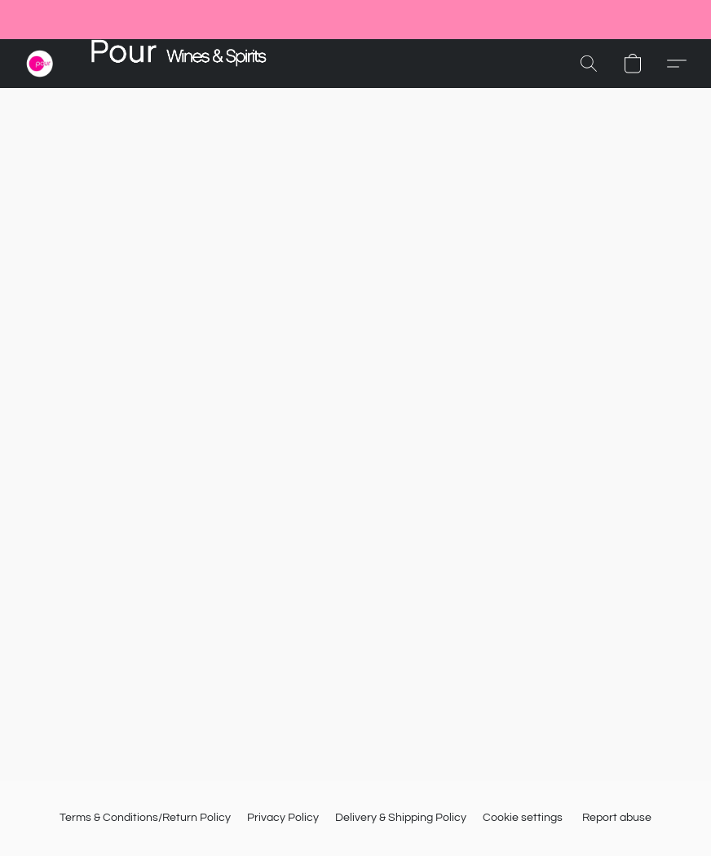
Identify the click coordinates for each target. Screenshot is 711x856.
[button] (39, 63)
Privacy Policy (283, 817)
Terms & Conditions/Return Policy (145, 817)
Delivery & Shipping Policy (400, 817)
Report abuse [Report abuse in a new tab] (616, 817)
